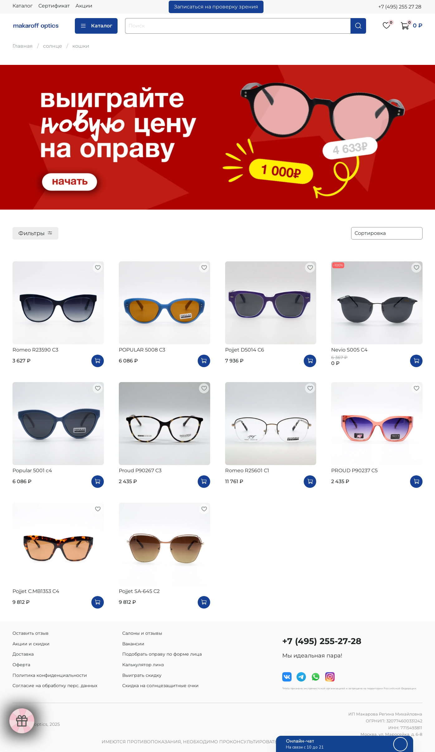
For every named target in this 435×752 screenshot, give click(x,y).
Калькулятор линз (143, 664)
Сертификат (54, 6)
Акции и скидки (31, 644)
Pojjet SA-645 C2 (139, 591)
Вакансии (133, 644)
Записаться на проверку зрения (216, 7)
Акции (83, 6)
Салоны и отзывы (142, 633)
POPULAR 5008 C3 (142, 350)
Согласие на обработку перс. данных (54, 685)
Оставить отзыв (30, 633)
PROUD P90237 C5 (354, 470)
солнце (52, 46)
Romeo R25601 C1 (247, 470)
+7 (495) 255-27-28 (321, 641)
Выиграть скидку (142, 675)
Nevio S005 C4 (349, 350)
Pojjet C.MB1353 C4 (35, 591)
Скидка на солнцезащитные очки (160, 685)
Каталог (22, 6)
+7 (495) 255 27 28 (399, 7)
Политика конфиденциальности (49, 675)
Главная (22, 46)
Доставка (23, 654)
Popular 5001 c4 (32, 470)
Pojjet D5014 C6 (244, 350)
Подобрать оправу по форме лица (162, 654)
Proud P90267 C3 (140, 470)
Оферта (21, 664)
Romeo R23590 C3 (35, 350)
